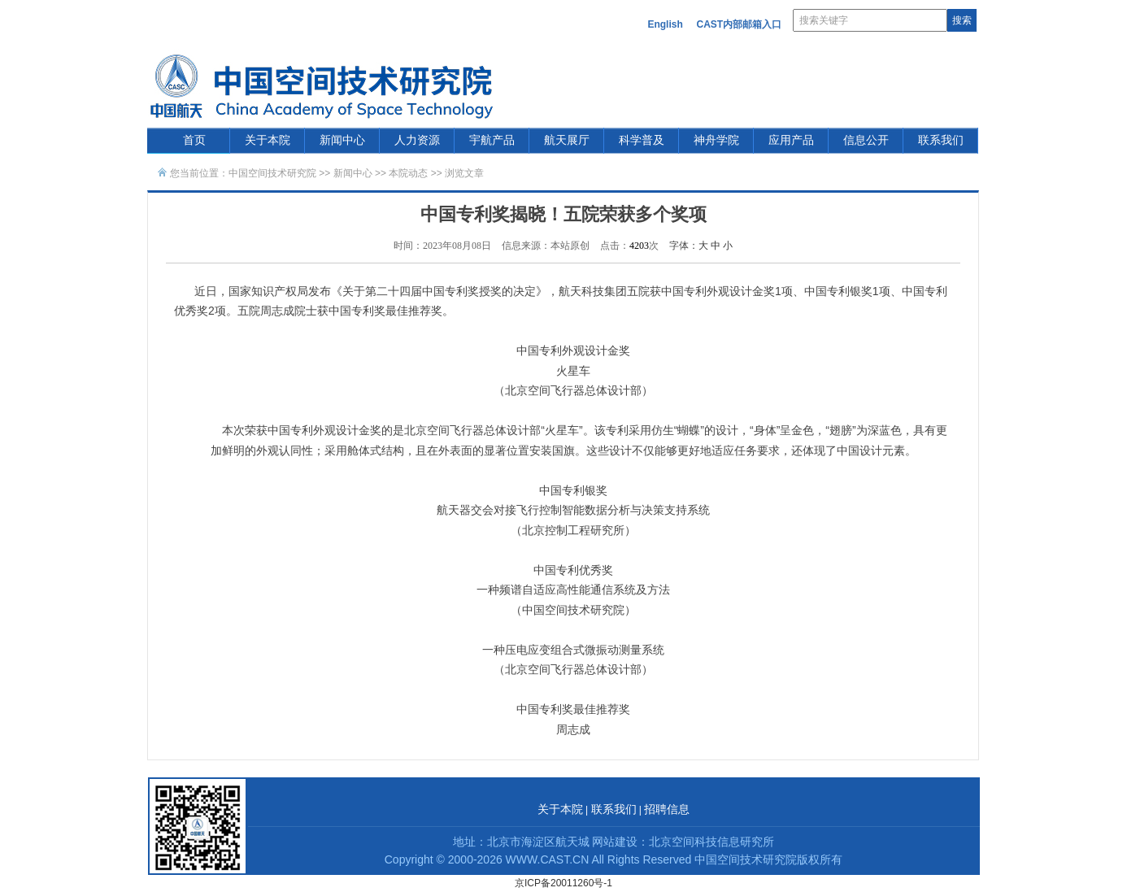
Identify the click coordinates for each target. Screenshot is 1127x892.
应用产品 (791, 140)
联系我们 (941, 140)
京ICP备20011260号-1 (563, 883)
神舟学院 (716, 140)
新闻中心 (342, 140)
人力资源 (417, 140)
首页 (194, 140)
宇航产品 (492, 140)
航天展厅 (567, 140)
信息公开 (866, 140)
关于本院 (267, 140)
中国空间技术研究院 (272, 173)
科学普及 (641, 140)
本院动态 (409, 173)
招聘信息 (667, 809)
